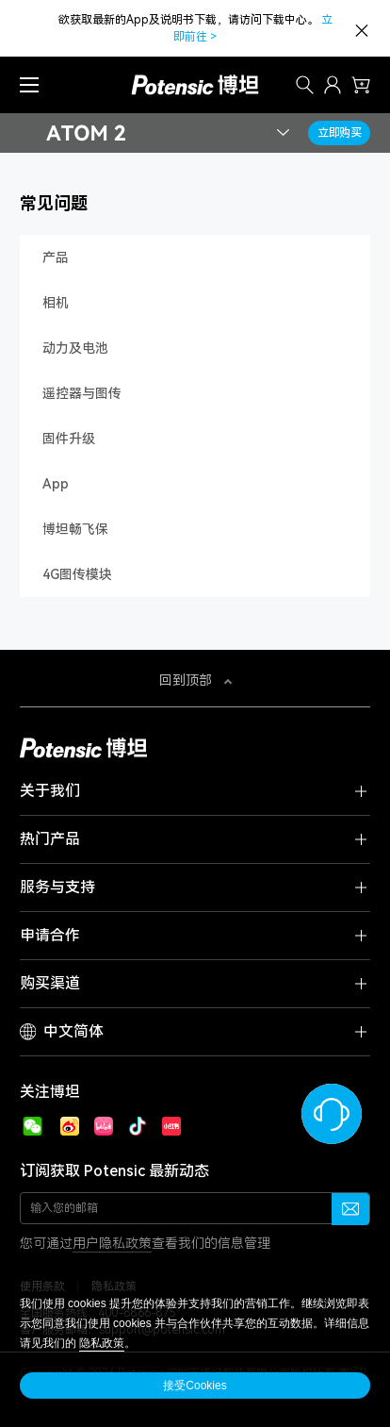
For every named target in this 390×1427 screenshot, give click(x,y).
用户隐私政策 (112, 1243)
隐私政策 (101, 1343)
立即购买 (339, 133)
